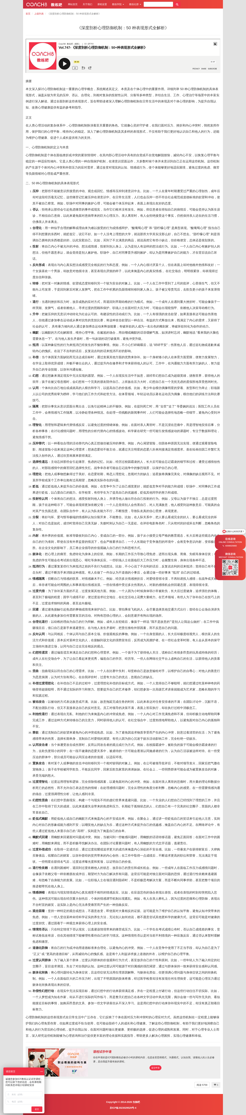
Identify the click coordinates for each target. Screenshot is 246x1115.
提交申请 (155, 1068)
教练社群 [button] (135, 4)
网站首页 (73, 4)
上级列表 (39, 13)
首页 (28, 13)
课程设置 (102, 4)
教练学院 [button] (118, 4)
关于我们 (87, 4)
